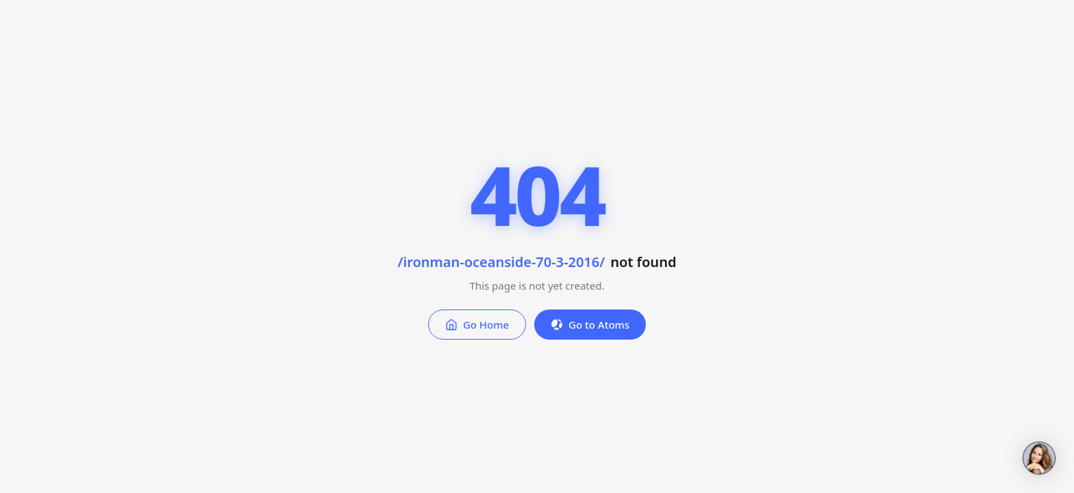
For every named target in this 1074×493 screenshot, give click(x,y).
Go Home (477, 324)
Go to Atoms (590, 324)
